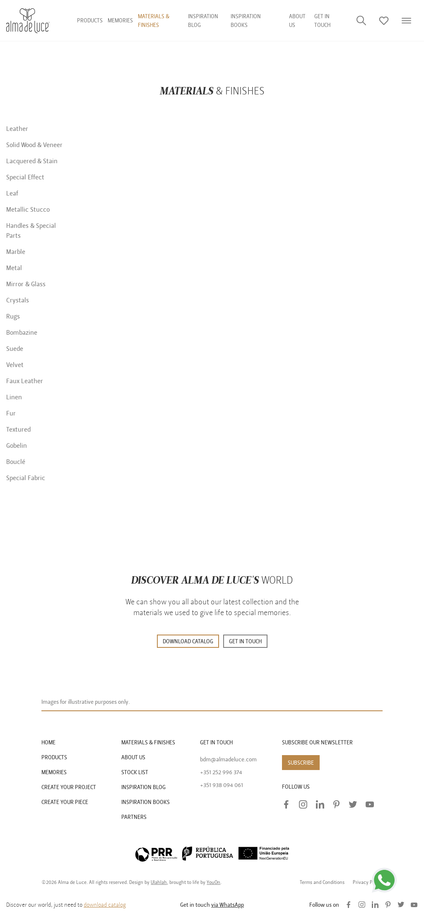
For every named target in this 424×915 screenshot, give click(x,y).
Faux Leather (24, 381)
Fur (11, 413)
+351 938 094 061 (221, 785)
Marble (15, 251)
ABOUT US (133, 757)
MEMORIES (54, 772)
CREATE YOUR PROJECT (68, 787)
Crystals (17, 300)
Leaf (12, 193)
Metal (14, 268)
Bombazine (21, 332)
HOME (48, 742)
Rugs (13, 316)
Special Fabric (25, 478)
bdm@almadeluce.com (228, 759)
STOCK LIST (134, 772)
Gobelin (16, 445)
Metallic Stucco (28, 209)
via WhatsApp (227, 905)
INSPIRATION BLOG (143, 787)
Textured (18, 429)
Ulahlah (159, 882)
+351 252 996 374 (221, 772)
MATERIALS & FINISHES (148, 742)
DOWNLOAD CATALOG (188, 641)
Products (90, 20)
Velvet (15, 364)
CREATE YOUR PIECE (64, 802)
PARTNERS (134, 817)
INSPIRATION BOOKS (145, 802)
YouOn (213, 882)
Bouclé (15, 461)
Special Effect (25, 177)
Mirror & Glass (26, 284)
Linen (14, 397)
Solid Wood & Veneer (34, 145)
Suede (14, 348)
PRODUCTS (54, 757)
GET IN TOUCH (245, 641)
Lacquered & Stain (32, 161)
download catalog (105, 905)
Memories (120, 20)
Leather (17, 128)
